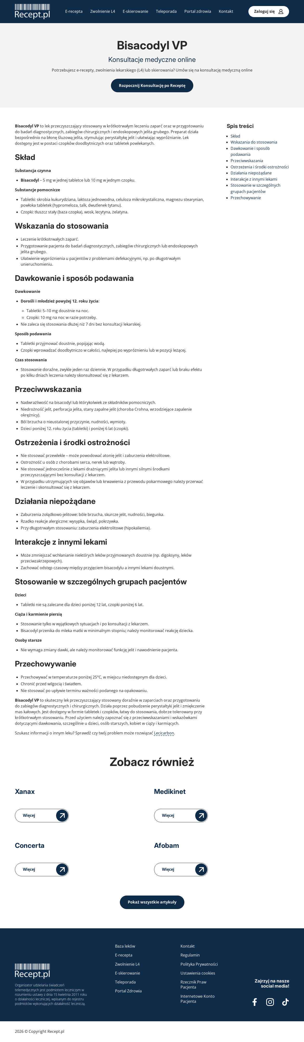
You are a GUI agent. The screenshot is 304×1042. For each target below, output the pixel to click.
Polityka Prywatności (199, 964)
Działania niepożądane (251, 173)
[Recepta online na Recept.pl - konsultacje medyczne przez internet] (32, 11)
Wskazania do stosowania (254, 142)
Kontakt (226, 11)
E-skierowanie (135, 11)
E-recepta (74, 11)
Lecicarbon (164, 733)
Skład (235, 136)
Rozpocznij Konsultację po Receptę (152, 85)
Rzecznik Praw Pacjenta (193, 984)
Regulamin (190, 955)
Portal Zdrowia (128, 991)
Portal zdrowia (197, 11)
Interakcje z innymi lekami (254, 179)
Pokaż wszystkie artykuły (152, 902)
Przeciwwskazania (247, 160)
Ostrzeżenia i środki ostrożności (260, 167)
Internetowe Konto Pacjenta (198, 999)
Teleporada (166, 11)
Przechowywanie (246, 197)
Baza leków (125, 946)
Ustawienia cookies (198, 973)
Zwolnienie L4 (102, 11)
